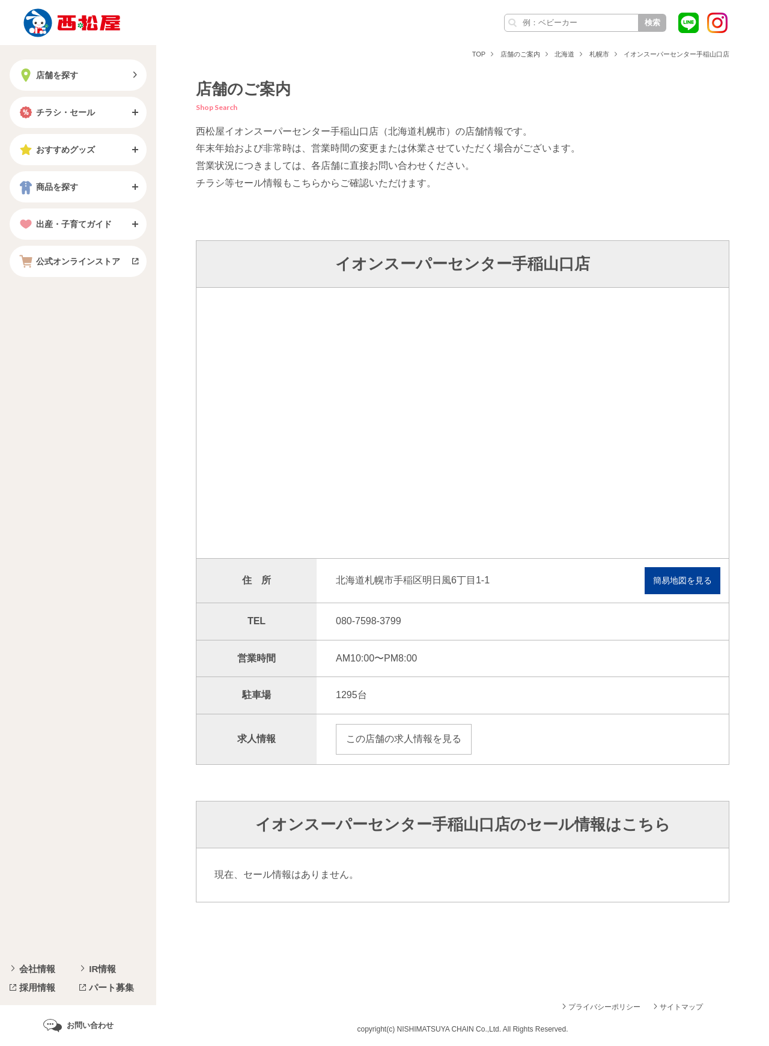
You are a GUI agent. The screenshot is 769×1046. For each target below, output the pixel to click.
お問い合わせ (90, 1025)
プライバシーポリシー (604, 1007)
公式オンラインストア (68, 261)
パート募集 (111, 987)
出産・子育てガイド (64, 224)
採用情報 (37, 987)
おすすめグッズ (56, 150)
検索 (652, 22)
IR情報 (102, 969)
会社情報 (37, 969)
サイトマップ (681, 1007)
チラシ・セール (56, 112)
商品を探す (47, 187)
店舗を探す (47, 75)
